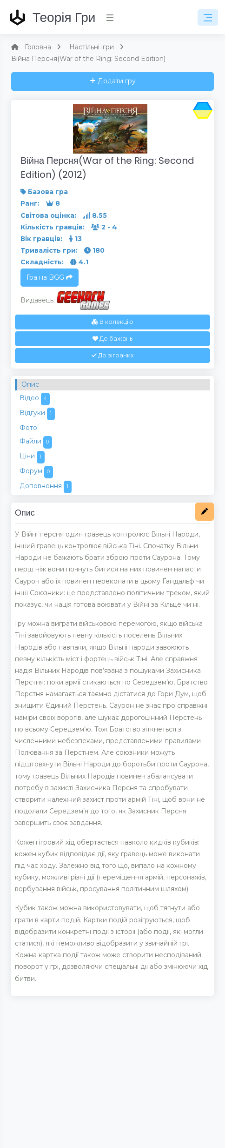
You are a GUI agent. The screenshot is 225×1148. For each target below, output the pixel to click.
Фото (28, 427)
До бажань (112, 338)
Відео (35, 399)
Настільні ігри (91, 47)
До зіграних (112, 355)
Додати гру (113, 81)
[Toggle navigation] (208, 17)
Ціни (32, 457)
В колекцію (112, 321)
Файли (36, 442)
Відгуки (37, 414)
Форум (36, 472)
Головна (38, 47)
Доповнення (46, 487)
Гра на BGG (49, 277)
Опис (30, 384)
